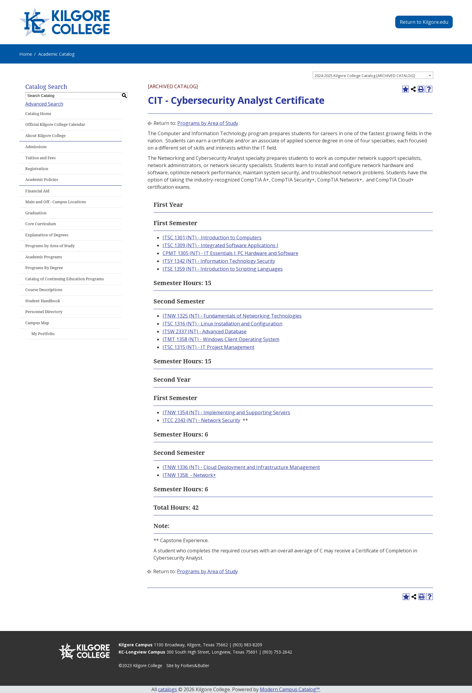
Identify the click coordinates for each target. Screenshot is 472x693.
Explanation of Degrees (46, 235)
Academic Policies (41, 179)
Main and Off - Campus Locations (55, 202)
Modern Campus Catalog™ (290, 689)
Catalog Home (38, 113)
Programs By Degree (44, 268)
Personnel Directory (43, 311)
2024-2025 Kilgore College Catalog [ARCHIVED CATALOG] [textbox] (365, 75)
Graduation (35, 213)
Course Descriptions (43, 289)
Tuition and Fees (40, 158)
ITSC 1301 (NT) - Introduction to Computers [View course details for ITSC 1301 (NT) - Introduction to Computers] (212, 237)
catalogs (167, 689)
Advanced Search (44, 104)
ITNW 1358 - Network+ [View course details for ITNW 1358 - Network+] (189, 475)
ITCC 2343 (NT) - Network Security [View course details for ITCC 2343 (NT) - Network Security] (201, 420)
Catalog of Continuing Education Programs (64, 279)
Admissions (36, 147)
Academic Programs (43, 257)
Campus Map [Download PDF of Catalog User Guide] (37, 323)
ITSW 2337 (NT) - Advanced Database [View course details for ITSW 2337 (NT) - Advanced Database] (205, 331)
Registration (36, 168)
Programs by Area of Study (50, 246)
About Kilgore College (45, 135)
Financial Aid (37, 191)
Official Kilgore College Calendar (55, 124)
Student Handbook (42, 301)
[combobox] (373, 75)
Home (25, 54)
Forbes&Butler (195, 665)
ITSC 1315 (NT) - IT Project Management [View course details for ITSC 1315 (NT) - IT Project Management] (208, 347)
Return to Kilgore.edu (424, 22)
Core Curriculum (40, 224)
